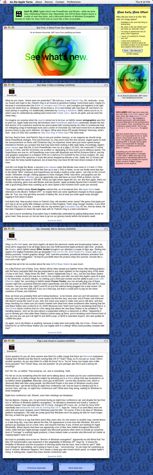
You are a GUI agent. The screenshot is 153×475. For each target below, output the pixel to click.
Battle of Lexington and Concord (50, 105)
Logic (99, 252)
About (38, 2)
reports (41, 120)
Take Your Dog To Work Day (54, 133)
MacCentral (10, 308)
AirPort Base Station (60, 264)
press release (11, 147)
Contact (59, 2)
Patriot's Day (77, 100)
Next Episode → (77, 468)
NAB (19, 244)
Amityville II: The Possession (127, 128)
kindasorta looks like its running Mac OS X (40, 407)
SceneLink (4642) (55, 333)
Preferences (73, 2)
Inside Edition (133, 114)
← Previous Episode (35, 468)
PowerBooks (61, 122)
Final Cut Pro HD (59, 252)
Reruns (49, 2)
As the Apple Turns (21, 2)
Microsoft (87, 356)
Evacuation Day (72, 206)
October (30, 177)
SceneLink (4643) (55, 456)
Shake (88, 252)
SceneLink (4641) (55, 221)
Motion (12, 249)
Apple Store (88, 189)
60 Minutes (127, 118)
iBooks (75, 122)
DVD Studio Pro (76, 252)
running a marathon (67, 110)
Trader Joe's (63, 113)
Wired (70, 378)
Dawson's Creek (140, 116)
